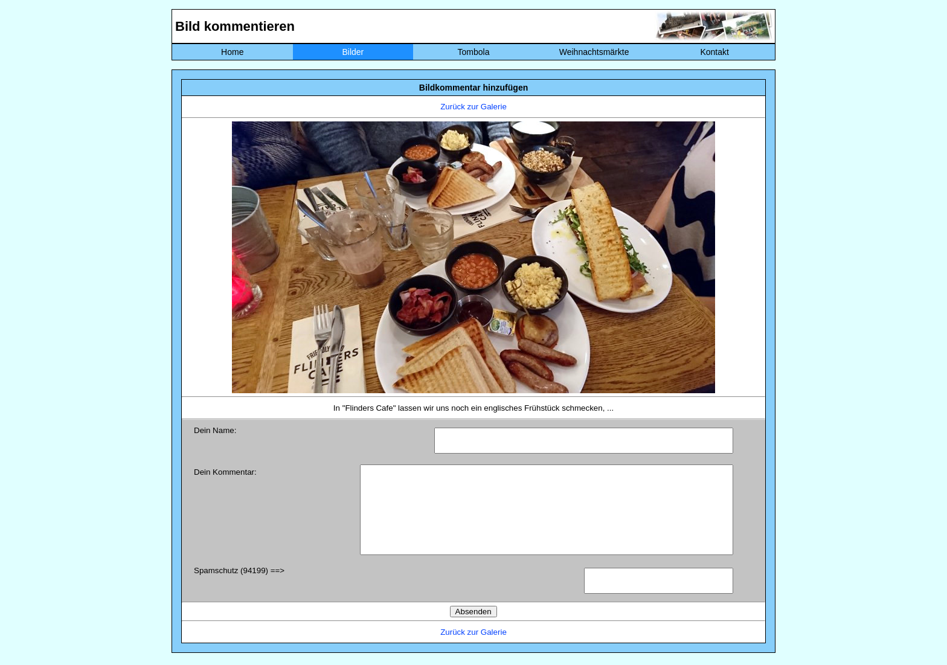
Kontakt (714, 52)
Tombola (474, 52)
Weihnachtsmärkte (594, 52)
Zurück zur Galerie (473, 106)
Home (232, 52)
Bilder (353, 52)
